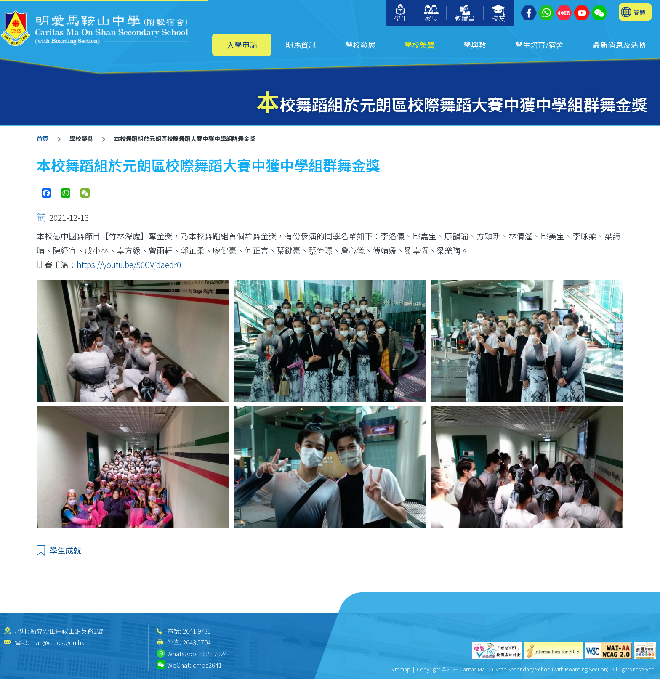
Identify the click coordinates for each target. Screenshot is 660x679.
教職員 (465, 14)
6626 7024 (213, 653)
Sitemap (400, 669)
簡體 (639, 12)
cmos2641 (207, 664)
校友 (498, 14)
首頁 (42, 138)
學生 (400, 13)
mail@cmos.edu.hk (57, 642)
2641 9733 (197, 630)
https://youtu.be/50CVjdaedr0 (129, 264)
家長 (431, 14)
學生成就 (65, 550)
